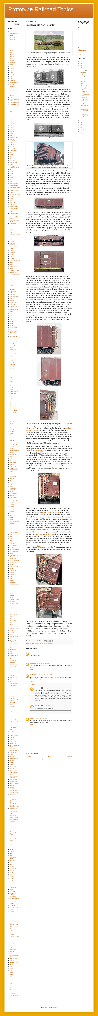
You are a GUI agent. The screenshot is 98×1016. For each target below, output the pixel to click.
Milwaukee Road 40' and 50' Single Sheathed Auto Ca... (85, 92)
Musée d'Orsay (13, 582)
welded (11, 942)
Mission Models (13, 558)
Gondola (12, 401)
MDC (11, 534)
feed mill (12, 321)
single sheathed (13, 772)
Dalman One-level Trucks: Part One (85, 110)
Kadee (11, 473)
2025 (81, 63)
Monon (11, 578)
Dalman (11, 262)
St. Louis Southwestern (13, 814)
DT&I (11, 286)
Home (49, 756)
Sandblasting (13, 743)
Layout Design (13, 493)
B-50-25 (12, 125)
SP (10, 798)
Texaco (11, 853)
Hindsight (12, 429)
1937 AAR (32, 643)
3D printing (12, 54)
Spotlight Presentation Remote (14, 805)
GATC (11, 385)
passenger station (14, 636)
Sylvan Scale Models (14, 831)
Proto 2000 (12, 670)
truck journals (13, 868)
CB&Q (11, 200)
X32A (11, 974)
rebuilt (11, 708)
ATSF (11, 111)
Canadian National (14, 183)
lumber (11, 515)
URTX (11, 909)
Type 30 (11, 880)
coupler (11, 250)
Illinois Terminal (13, 446)
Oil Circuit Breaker (14, 620)
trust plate (12, 876)
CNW (11, 232)
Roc (11, 725)
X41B (11, 980)
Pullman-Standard (14, 683)
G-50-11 (12, 368)
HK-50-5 (12, 431)
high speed (12, 427)
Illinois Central (13, 444)
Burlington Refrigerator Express (14, 166)
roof (11, 729)
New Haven (44, 643)
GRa (11, 403)
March (83, 83)
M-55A (11, 519)
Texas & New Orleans (13, 857)
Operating (12, 622)
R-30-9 (11, 691)
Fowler (11, 340)
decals (11, 268)
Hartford (12, 421)
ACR (11, 78)
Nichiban (12, 607)
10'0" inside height (14, 33)
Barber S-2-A (13, 144)
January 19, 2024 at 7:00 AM (43, 663)
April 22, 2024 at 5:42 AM (49, 688)
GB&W (11, 389)
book (11, 152)
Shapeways (12, 768)
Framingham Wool (14, 341)
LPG (11, 513)
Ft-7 (11, 357)
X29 (11, 970)
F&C (11, 315)
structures (12, 825)
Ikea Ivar (12, 443)
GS (10, 416)
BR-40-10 (12, 160)
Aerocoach (12, 84)
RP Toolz (12, 731)
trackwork (12, 866)
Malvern (12, 525)
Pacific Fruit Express (14, 628)
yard (11, 991)
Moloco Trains (13, 576)
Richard (32, 653)
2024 (81, 65)
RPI (11, 733)
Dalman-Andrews (14, 266)
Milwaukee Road (14, 551)
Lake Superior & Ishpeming (14, 488)
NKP (11, 611)
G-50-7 (11, 372)
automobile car (13, 115)
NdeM (11, 590)
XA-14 (11, 986)
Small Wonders (13, 779)
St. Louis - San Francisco (13, 809)
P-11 (11, 626)
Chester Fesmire (13, 208)
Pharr (11, 647)
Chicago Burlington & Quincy (14, 221)
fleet (11, 329)
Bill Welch (12, 148)
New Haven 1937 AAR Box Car (85, 106)
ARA (11, 97)
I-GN (11, 439)
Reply (31, 657)
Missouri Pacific (13, 562)
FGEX (11, 323)
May (82, 79)
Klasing (11, 482)
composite (12, 241)
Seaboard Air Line (14, 758)
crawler (11, 254)
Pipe (11, 651)
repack (11, 716)
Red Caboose (50, 643)
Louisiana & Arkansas (13, 507)
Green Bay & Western (13, 413)
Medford (12, 538)
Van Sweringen (13, 928)
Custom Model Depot (15, 260)
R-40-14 (12, 693)
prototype (12, 672)
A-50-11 (12, 66)
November (84, 67)
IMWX (39, 643)
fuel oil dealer (13, 361)
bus (10, 169)
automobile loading (14, 117)
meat (11, 536)
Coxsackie (12, 252)
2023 (81, 120)
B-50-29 (12, 131)
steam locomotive (14, 819)
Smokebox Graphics (14, 781)
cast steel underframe (15, 194)
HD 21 (11, 423)
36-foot (11, 52)
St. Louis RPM (13, 812)
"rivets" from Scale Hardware (44, 534)
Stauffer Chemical (14, 817)
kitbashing (12, 478)
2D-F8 (11, 51)
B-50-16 (12, 121)
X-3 (11, 966)
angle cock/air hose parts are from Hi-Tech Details (55, 523)
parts (11, 634)
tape (11, 844)
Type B (11, 882)
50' (10, 58)
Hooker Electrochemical (13, 434)
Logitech (12, 504)
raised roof (12, 702)
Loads (11, 502)
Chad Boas (12, 204)
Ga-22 (11, 380)
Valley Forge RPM (14, 925)
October (83, 70)
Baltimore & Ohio (14, 137)
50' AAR (12, 60)
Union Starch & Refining (13, 902)
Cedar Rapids (13, 202)
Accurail (12, 74)
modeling (12, 568)
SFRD (11, 762)
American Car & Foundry (13, 94)
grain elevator (13, 408)
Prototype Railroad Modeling (14, 674)
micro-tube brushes (14, 549)
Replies (33, 684)
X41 (11, 978)
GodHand (12, 399)
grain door (12, 406)
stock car (12, 823)
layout (11, 491)
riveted (11, 723)
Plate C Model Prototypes (13, 661)
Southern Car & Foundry (13, 788)
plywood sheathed (14, 664)
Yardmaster (12, 993)
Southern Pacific (13, 790)
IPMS (11, 458)
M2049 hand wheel (14, 521)
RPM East (12, 737)
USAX (11, 913)
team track (12, 851)
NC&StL (12, 588)
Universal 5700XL (14, 907)
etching (11, 311)
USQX (11, 917)
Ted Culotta (38, 688)
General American (14, 391)
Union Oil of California (13, 894)
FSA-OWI (12, 355)
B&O (11, 135)
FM (10, 334)
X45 (11, 984)
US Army (12, 911)
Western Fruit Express (13, 946)
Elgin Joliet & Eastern (13, 292)
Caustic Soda (13, 198)
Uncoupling (12, 891)
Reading (12, 706)
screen (11, 754)
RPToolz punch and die (45, 547)
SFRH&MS (12, 764)
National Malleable (14, 584)
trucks (11, 872)
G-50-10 (12, 366)
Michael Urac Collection (13, 542)
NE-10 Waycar (13, 592)
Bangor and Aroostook (12, 140)
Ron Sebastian (13, 727)
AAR (11, 70)
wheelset (12, 960)
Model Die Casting (14, 566)
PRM (11, 668)
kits (10, 480)
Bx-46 (11, 177)
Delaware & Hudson (14, 270)
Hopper (11, 437)
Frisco (11, 347)
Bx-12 (11, 171)
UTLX (11, 923)
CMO (11, 230)
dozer (11, 282)
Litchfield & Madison (15, 500)
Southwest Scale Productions (13, 795)
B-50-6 (11, 133)
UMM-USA (12, 889)
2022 (81, 122)
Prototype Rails (13, 677)
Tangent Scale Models (13, 839)
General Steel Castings (13, 394)
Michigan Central (14, 545)
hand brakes (12, 420)
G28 (11, 378)
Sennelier (12, 760)
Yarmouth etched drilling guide (36, 451)
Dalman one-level (14, 264)
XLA (11, 988)
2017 (81, 134)
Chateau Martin (13, 206)
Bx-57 (11, 179)
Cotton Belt (12, 248)
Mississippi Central (14, 560)
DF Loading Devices (14, 278)
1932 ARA (12, 39)
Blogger (55, 1007)
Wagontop (12, 934)
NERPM (12, 596)
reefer (11, 712)
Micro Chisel (13, 547)
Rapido (11, 704)
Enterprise (12, 298)
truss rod (12, 874)
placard (11, 658)
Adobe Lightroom (14, 82)
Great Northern (13, 410)
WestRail (12, 951)
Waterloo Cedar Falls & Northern (15, 937)
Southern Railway (14, 792)
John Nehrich (13, 466)
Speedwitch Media (14, 800)
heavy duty (12, 425)
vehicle (11, 930)
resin (11, 718)
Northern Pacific (13, 615)
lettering (12, 495)
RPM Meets (12, 739)
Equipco (12, 300)
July (82, 74)
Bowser (11, 154)
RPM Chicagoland (14, 735)
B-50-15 (12, 119)
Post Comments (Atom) (37, 759)
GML (11, 397)
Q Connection (13, 685)
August (83, 72)
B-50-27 (12, 127)
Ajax (11, 88)
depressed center (13, 272)
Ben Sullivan (33, 663)
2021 (81, 124)
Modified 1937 (13, 574)
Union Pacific (13, 896)
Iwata (11, 460)
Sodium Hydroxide (14, 783)
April (82, 81)
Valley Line (12, 927)
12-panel (12, 35)
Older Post (69, 756)
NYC (11, 618)
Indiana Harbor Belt (14, 450)
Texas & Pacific (13, 860)
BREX (11, 164)
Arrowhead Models (14, 102)
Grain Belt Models (14, 404)
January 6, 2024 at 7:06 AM (41, 653)
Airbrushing (12, 86)
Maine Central (13, 523)
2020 (11, 49)
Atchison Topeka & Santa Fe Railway (14, 105)
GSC (11, 418)
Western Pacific (13, 949)
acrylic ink (12, 80)
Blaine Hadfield (13, 150)
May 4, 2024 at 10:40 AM (45, 718)
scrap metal (12, 748)
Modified (12, 572)
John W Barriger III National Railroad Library (14, 470)
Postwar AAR (13, 666)
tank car (11, 842)
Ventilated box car (14, 932)
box (10, 156)
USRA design (13, 921)
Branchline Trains (14, 162)
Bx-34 (11, 173)
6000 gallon (12, 62)
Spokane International (13, 802)
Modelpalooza (13, 570)
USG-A (11, 915)
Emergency (12, 294)
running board (13, 741)
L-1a (11, 484)
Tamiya (11, 836)
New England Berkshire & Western (14, 598)
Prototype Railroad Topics (41, 9)
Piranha (11, 653)
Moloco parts (58, 230)
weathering (12, 940)
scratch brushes (13, 750)
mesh (11, 540)
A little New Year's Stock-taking (85, 115)
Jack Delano (12, 464)
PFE (11, 645)
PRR (11, 679)
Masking (12, 529)
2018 (11, 45)
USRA (11, 919)
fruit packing (13, 353)
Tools (11, 864)
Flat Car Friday (13, 327)
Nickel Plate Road (14, 609)
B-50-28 (12, 129)
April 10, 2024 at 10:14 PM (45, 675)
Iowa (11, 456)
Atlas (11, 110)
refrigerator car (13, 714)
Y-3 (10, 990)
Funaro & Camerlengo (12, 363)
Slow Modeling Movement (13, 776)
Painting (12, 632)
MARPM (12, 527)
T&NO (11, 835)
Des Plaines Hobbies (14, 274)
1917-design (12, 37)
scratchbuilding (13, 752)
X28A (11, 968)
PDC (11, 638)
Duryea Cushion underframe (13, 288)
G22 (11, 376)
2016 (81, 136)
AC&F (11, 72)
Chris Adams (13, 226)
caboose (11, 181)
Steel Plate (12, 821)
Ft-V (11, 359)
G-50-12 (12, 370)
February (83, 85)
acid (11, 76)
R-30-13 (12, 689)
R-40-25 (12, 695)
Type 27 (11, 878)
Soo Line (12, 785)
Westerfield (12, 944)
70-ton (11, 64)
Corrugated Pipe (13, 246)
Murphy (11, 580)
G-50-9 (11, 374)
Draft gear (12, 284)
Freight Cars (13, 343)
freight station (13, 345)
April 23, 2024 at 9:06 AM (49, 705)
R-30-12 (12, 687)
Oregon (11, 624)
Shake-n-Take (13, 766)
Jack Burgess (13, 462)
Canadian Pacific (14, 185)
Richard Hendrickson (15, 721)
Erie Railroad (13, 302)
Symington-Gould (14, 833)
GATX (11, 387)
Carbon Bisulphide (14, 190)
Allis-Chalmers (13, 90)
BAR (11, 142)
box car (36, 643)
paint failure (12, 630)
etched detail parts (14, 309)
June (82, 76)
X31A (11, 972)
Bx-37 (11, 175)
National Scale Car (14, 586)
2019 (11, 47)
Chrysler (12, 229)
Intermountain (13, 454)
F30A (11, 319)
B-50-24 (12, 123)
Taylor (11, 849)
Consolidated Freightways (13, 244)
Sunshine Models (14, 827)
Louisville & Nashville (13, 510)
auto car (11, 114)
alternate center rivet (14, 92)
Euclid (11, 313)
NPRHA (12, 617)
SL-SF (11, 774)
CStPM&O (12, 258)
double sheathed (13, 280)
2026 (81, 61)
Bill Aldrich (12, 146)
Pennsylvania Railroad (13, 641)
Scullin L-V (12, 756)
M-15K (11, 517)
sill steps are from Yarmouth (58, 461)
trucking (12, 870)
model (11, 564)
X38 (11, 976)
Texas (11, 855)
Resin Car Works (14, 720)
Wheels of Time (13, 958)
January (83, 88)
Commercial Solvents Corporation (15, 235)
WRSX (11, 964)
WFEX (11, 953)
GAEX (11, 381)
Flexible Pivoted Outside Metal (13, 332)
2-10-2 (11, 43)
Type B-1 (12, 884)
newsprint (12, 605)
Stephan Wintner (34, 675)
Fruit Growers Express (13, 350)
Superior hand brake (14, 829)
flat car (11, 325)
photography (13, 649)
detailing (12, 276)
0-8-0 (11, 31)
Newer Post (28, 756)
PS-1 (11, 681)
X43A (11, 982)
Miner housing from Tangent (50, 512)
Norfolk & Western (14, 613)
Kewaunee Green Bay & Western (14, 475)
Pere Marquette (13, 643)
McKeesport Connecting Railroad (14, 531)
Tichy (11, 862)
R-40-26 (12, 697)
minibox (12, 553)
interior (11, 452)
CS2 (11, 256)
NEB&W (12, 594)
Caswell (11, 196)
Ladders (11, 486)
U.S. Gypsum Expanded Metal (13, 886)
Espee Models (13, 304)
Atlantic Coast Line (14, 108)
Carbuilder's (12, 192)
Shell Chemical (13, 770)
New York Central (14, 603)
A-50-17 (12, 68)
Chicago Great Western (13, 224)
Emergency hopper (14, 296)
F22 (11, 317)
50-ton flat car (13, 56)
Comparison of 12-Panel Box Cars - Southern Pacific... (85, 100)
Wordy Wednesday (14, 962)
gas (10, 383)
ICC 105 (12, 441)
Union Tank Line (14, 905)
